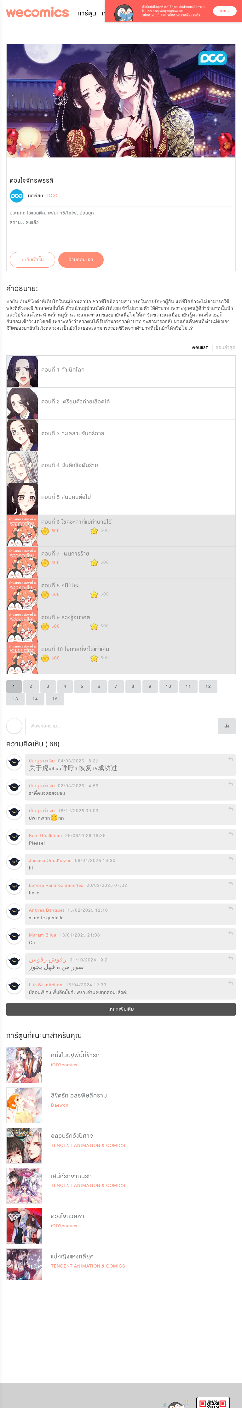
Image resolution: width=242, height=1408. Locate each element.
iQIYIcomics (64, 1065)
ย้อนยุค (87, 213)
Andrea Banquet (46, 910)
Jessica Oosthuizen (50, 861)
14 (35, 699)
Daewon (60, 1105)
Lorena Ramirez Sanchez (56, 885)
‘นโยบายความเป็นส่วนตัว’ (184, 14)
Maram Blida (42, 935)
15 (55, 699)
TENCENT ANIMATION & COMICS (88, 1145)
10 (168, 686)
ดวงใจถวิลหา (67, 1216)
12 (208, 686)
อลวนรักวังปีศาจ (72, 1136)
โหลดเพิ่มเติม (121, 1009)
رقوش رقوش (48, 960)
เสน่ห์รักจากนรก (71, 1176)
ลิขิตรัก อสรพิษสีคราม (79, 1096)
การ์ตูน (87, 13)
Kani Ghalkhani (45, 836)
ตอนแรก (200, 347)
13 (15, 699)
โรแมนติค (36, 213)
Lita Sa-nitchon (46, 985)
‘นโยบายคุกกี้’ (151, 14)
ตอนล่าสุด (226, 347)
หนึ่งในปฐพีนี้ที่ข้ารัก (75, 1055)
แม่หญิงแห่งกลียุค (72, 1256)
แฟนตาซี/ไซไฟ (62, 213)
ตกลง (225, 11)
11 (188, 686)
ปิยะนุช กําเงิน (42, 761)
